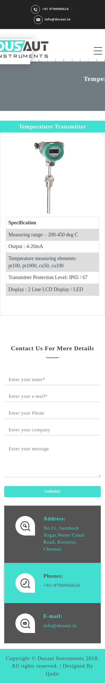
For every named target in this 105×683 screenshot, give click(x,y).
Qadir (52, 674)
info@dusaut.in (52, 19)
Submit (52, 491)
